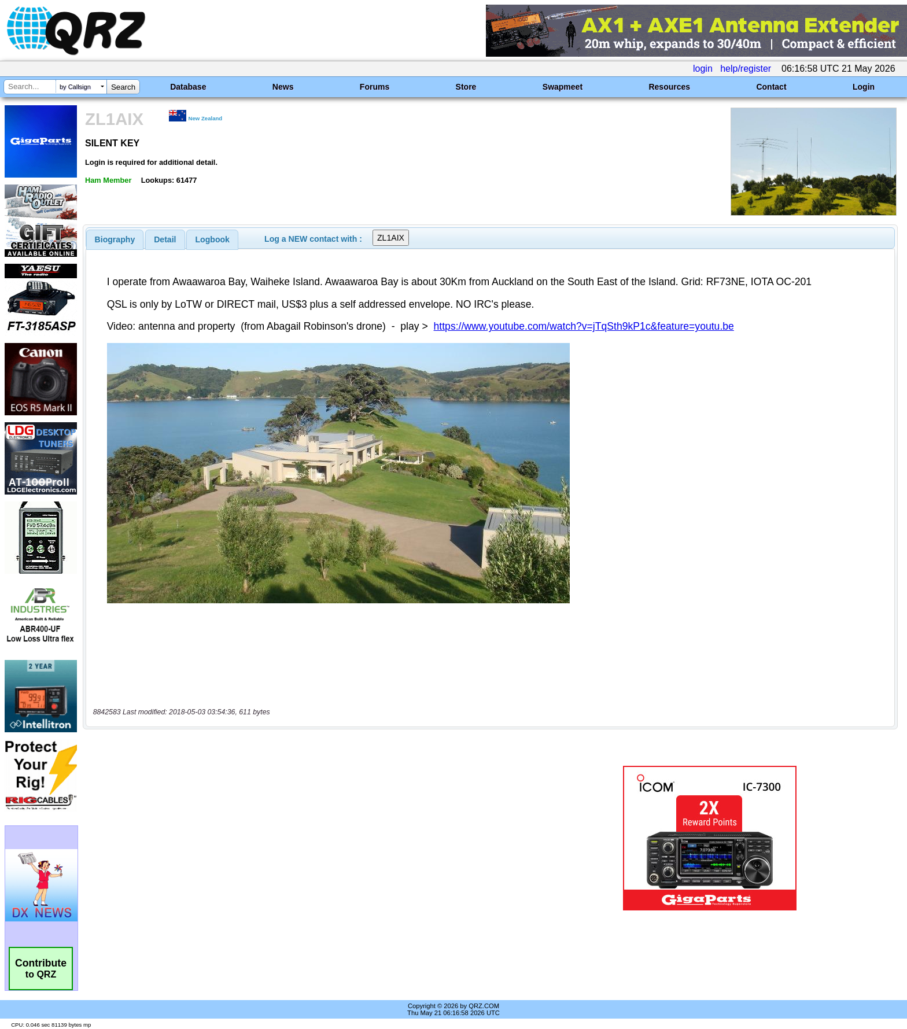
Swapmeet (562, 86)
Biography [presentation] (115, 239)
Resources (669, 86)
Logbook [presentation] (213, 239)
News (283, 86)
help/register (745, 68)
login (703, 68)
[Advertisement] (312, 790)
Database (188, 86)
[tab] (115, 239)
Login (864, 86)
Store (466, 86)
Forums (374, 86)
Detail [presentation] (165, 239)
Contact (771, 86)
